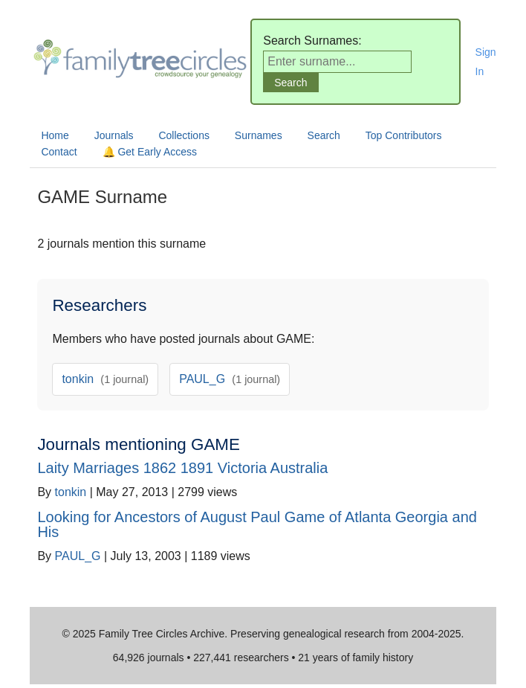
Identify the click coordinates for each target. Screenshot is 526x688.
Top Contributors (404, 135)
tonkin (105, 379)
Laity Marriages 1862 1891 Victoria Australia (182, 468)
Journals (114, 135)
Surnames (258, 135)
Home (54, 135)
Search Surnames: (312, 40)
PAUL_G (229, 379)
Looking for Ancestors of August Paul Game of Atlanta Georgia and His (256, 524)
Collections (183, 135)
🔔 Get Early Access (150, 152)
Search (324, 135)
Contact (59, 152)
